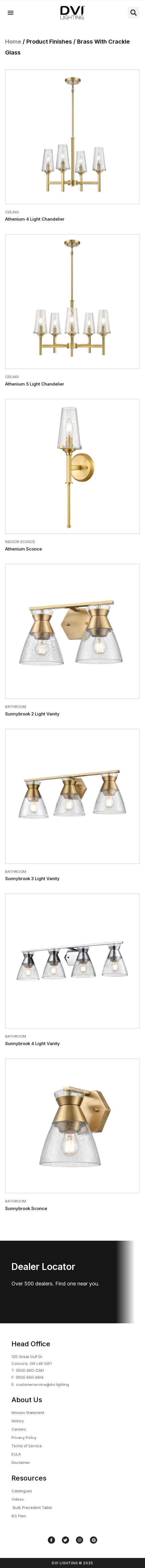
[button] (10, 12)
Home (13, 41)
